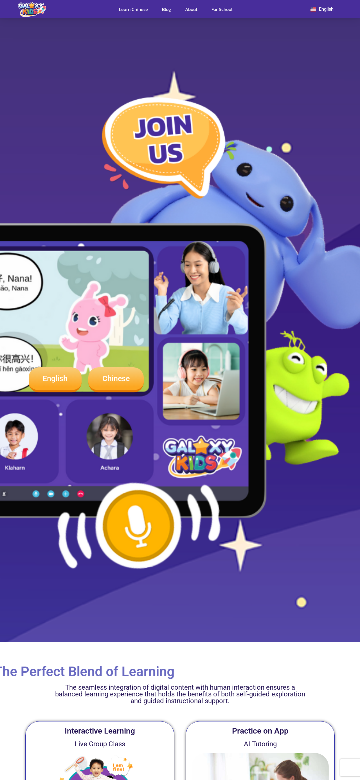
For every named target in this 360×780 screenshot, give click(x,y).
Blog (166, 9)
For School (222, 9)
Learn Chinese (133, 9)
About (191, 9)
